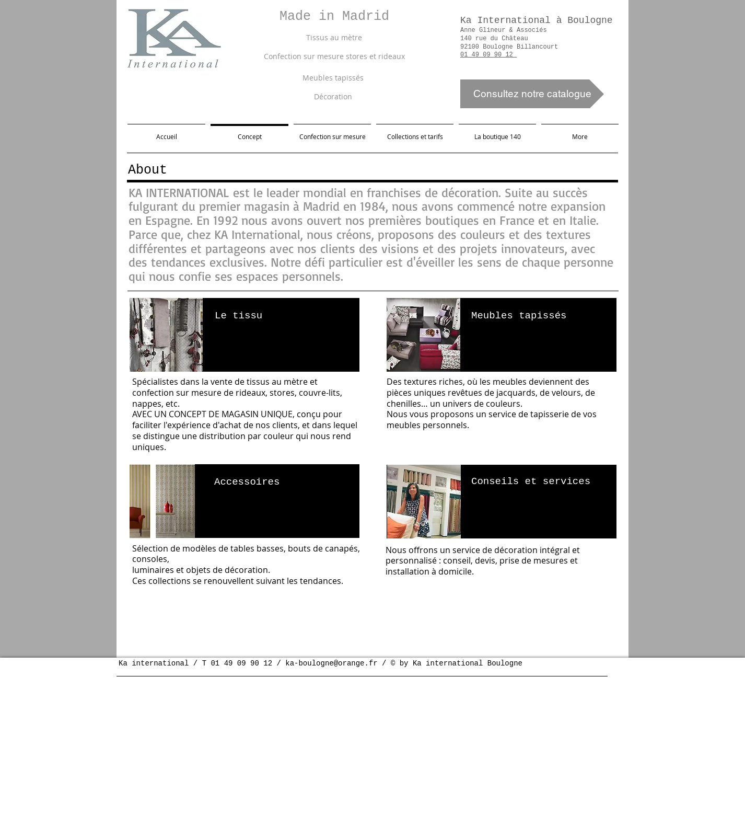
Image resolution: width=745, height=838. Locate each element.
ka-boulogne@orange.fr (331, 663)
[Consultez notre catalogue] (532, 93)
